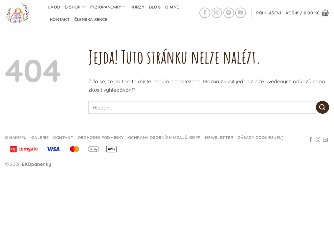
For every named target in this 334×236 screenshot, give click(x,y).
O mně (172, 7)
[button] (268, 13)
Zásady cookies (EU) (261, 137)
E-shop (75, 7)
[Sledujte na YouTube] (240, 13)
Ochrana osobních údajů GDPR (164, 137)
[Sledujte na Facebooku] (204, 13)
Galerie (40, 137)
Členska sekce (90, 19)
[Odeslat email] (325, 140)
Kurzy (137, 7)
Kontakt (60, 19)
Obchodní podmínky (100, 137)
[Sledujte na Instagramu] (217, 13)
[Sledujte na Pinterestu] (228, 13)
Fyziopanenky (108, 7)
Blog (155, 7)
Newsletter (219, 137)
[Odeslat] (322, 107)
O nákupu (16, 137)
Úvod (54, 7)
